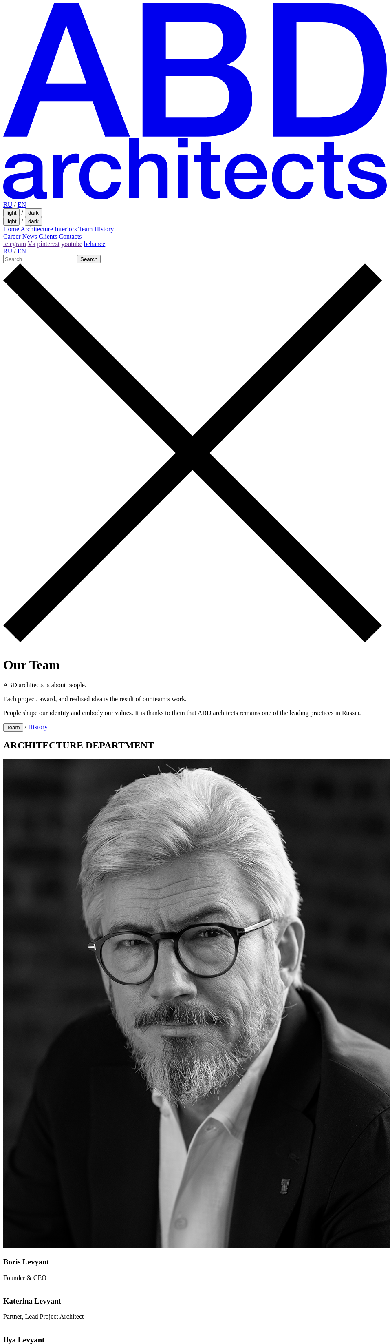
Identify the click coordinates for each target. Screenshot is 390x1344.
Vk (32, 243)
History (104, 229)
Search (88, 259)
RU (7, 204)
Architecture (36, 229)
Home (11, 229)
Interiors (66, 229)
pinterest (48, 243)
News (29, 236)
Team (85, 229)
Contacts (70, 236)
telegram (14, 243)
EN (22, 204)
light (11, 213)
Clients (48, 236)
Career (12, 236)
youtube (71, 243)
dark (33, 213)
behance (94, 243)
